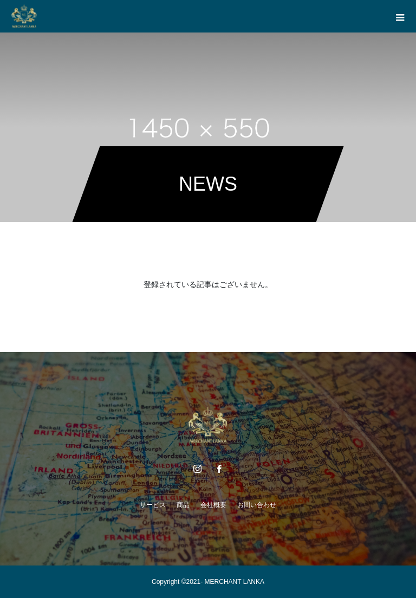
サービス (153, 505)
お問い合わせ (256, 505)
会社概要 (213, 505)
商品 (183, 505)
